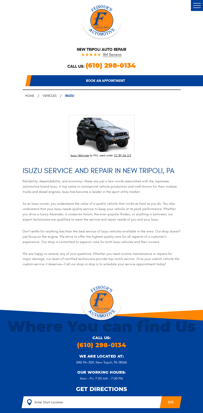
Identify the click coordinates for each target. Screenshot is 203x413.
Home (29, 96)
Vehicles (50, 96)
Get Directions (101, 389)
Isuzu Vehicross (79, 155)
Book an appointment (105, 81)
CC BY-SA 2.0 (122, 155)
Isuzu (69, 96)
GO (170, 402)
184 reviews (112, 55)
